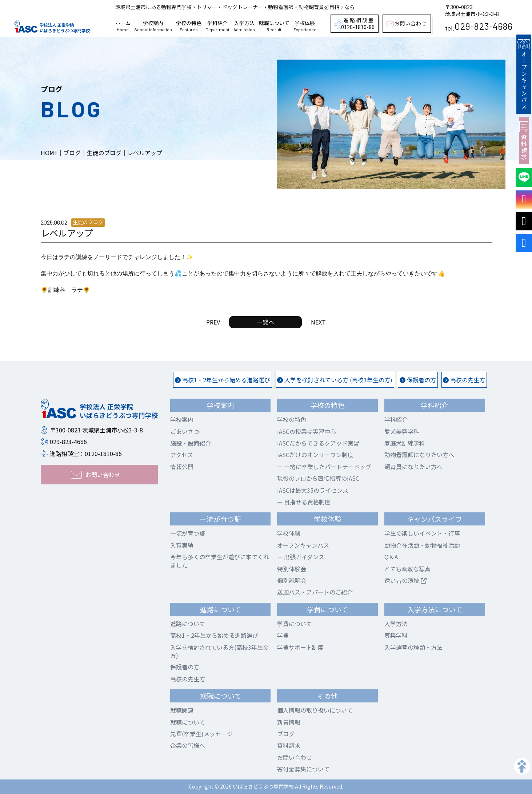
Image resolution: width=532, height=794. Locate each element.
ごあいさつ (184, 431)
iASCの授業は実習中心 (306, 431)
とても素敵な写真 (407, 568)
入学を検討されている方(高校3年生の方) (219, 651)
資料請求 (523, 139)
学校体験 (304, 26)
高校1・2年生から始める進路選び (222, 379)
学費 (283, 635)
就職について (274, 26)
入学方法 (244, 26)
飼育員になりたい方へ (413, 466)
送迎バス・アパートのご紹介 (315, 592)
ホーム (123, 26)
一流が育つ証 (187, 533)
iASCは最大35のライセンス (312, 490)
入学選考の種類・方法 (413, 647)
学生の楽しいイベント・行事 (422, 533)
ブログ (286, 733)
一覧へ (265, 322)
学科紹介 (217, 26)
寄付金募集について (303, 769)
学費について (294, 623)
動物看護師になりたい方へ (419, 454)
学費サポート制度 (300, 647)
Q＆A (391, 556)
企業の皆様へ (187, 745)
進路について (187, 623)
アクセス (181, 454)
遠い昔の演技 (405, 580)
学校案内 (153, 26)
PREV (213, 322)
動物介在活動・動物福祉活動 (422, 545)
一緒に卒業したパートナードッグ (324, 466)
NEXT (318, 322)
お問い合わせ (294, 757)
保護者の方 (418, 379)
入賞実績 (181, 545)
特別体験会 (291, 568)
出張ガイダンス (300, 556)
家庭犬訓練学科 (404, 443)
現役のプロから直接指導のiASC (318, 478)
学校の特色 (188, 26)
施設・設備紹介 (190, 443)
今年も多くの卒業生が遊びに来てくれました (219, 560)
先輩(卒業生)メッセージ (201, 733)
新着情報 (288, 722)
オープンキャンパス (523, 73)
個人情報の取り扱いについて (315, 710)
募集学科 (396, 635)
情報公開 (181, 466)
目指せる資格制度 (304, 501)
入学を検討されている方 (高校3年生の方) (334, 379)
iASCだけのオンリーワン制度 (315, 454)
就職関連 (181, 710)
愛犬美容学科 (401, 431)
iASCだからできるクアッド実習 (318, 443)
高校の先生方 (464, 379)
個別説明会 (291, 580)
